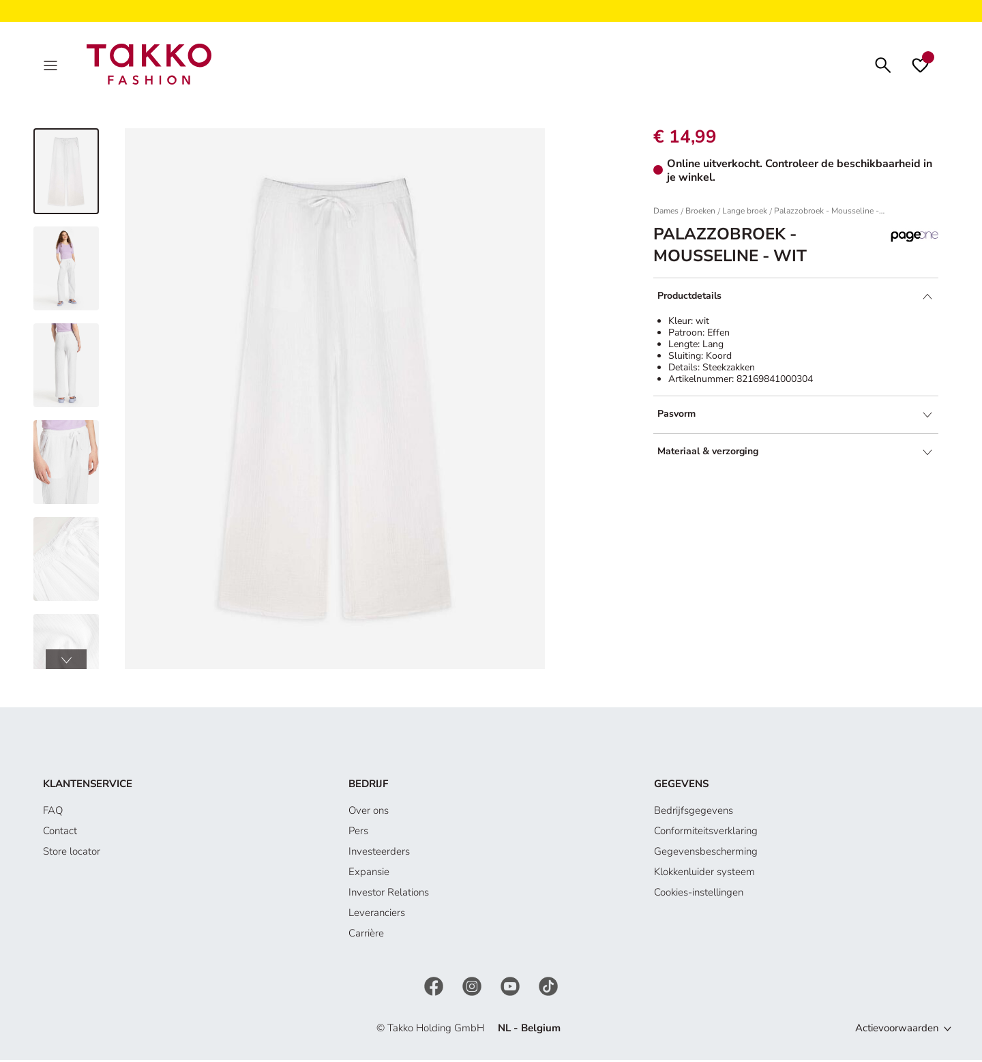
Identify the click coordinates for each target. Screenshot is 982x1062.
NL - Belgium (529, 1030)
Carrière (366, 936)
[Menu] (52, 65)
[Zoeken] (883, 65)
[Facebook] (435, 988)
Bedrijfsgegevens (693, 813)
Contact (60, 833)
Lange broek (744, 213)
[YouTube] (511, 988)
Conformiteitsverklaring (706, 833)
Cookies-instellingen (698, 895)
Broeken (700, 213)
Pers (358, 833)
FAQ (53, 813)
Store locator (71, 854)
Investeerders (379, 854)
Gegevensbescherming (706, 854)
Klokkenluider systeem (704, 874)
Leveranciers (376, 915)
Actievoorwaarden (897, 1030)
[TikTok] (548, 988)
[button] (66, 662)
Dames (666, 213)
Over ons (368, 813)
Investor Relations (388, 895)
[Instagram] (473, 988)
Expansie (368, 874)
